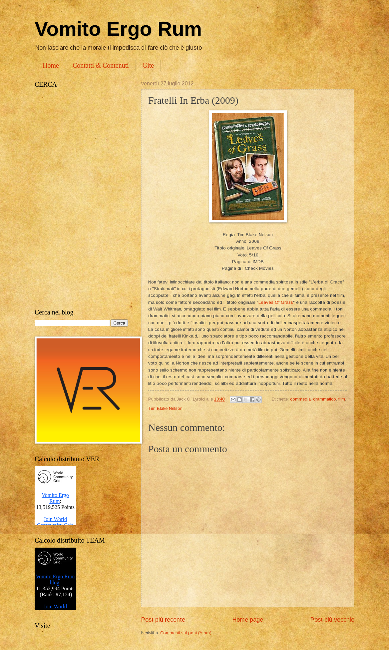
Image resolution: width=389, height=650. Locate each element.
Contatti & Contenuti (101, 65)
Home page (247, 619)
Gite (148, 65)
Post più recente (163, 619)
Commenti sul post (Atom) (185, 632)
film (341, 399)
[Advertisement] (81, 198)
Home (51, 65)
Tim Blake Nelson (165, 408)
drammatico (324, 399)
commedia (300, 399)
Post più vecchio (332, 619)
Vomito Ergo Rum (118, 29)
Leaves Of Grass (275, 302)
